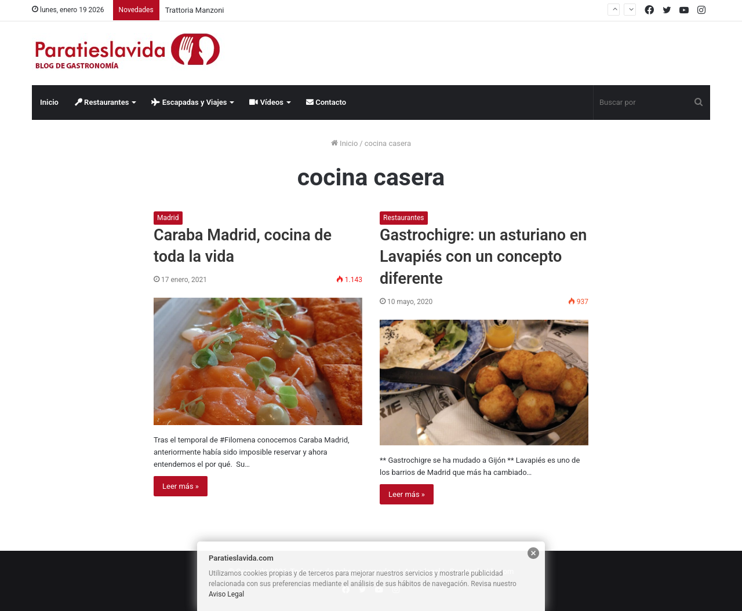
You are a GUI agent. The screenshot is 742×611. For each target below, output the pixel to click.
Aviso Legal (226, 594)
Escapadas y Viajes (189, 102)
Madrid (168, 218)
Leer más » (180, 486)
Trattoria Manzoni (194, 10)
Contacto (326, 102)
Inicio (49, 102)
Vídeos (266, 102)
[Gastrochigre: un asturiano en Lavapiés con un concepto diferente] (484, 382)
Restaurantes (102, 102)
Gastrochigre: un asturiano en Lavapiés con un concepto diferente (483, 257)
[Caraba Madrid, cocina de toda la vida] (258, 361)
